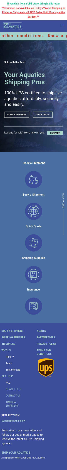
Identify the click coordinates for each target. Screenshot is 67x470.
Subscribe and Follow (13, 420)
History (10, 356)
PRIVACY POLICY (46, 343)
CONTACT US (13, 395)
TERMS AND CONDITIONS (44, 352)
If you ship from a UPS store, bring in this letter (33, 3)
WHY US (6, 350)
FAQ (8, 382)
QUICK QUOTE (42, 114)
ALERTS (41, 331)
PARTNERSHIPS (46, 337)
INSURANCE (8, 343)
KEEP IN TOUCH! (10, 415)
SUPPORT (55, 133)
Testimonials (13, 369)
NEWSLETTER (13, 389)
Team (9, 363)
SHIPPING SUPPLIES (13, 337)
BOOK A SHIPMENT (16, 114)
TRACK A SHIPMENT (12, 404)
